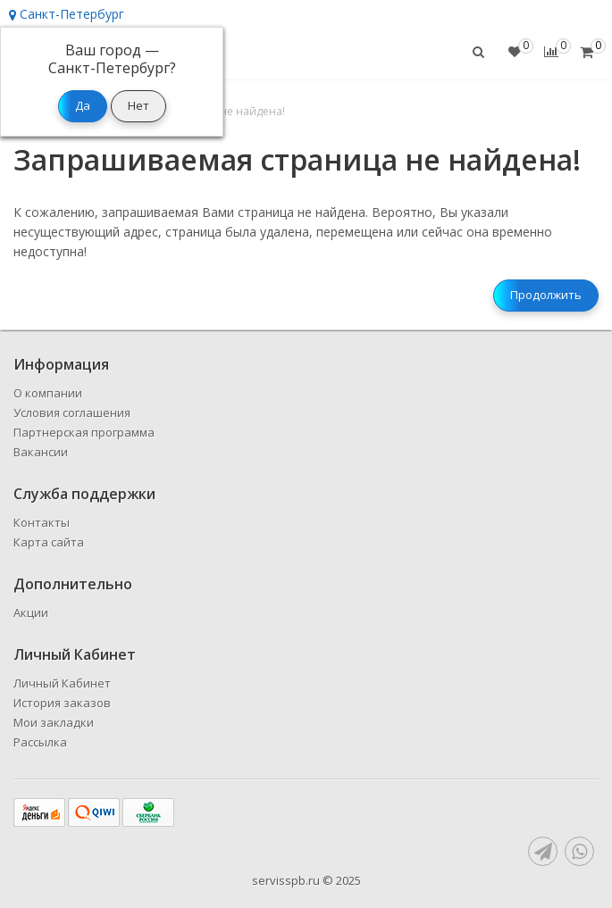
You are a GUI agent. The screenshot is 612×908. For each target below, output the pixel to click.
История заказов (62, 703)
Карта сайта (48, 542)
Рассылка (40, 742)
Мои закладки (53, 722)
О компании (47, 393)
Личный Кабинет (62, 683)
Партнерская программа (84, 432)
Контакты (41, 522)
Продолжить (546, 295)
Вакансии (40, 452)
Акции (30, 612)
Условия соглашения (71, 412)
